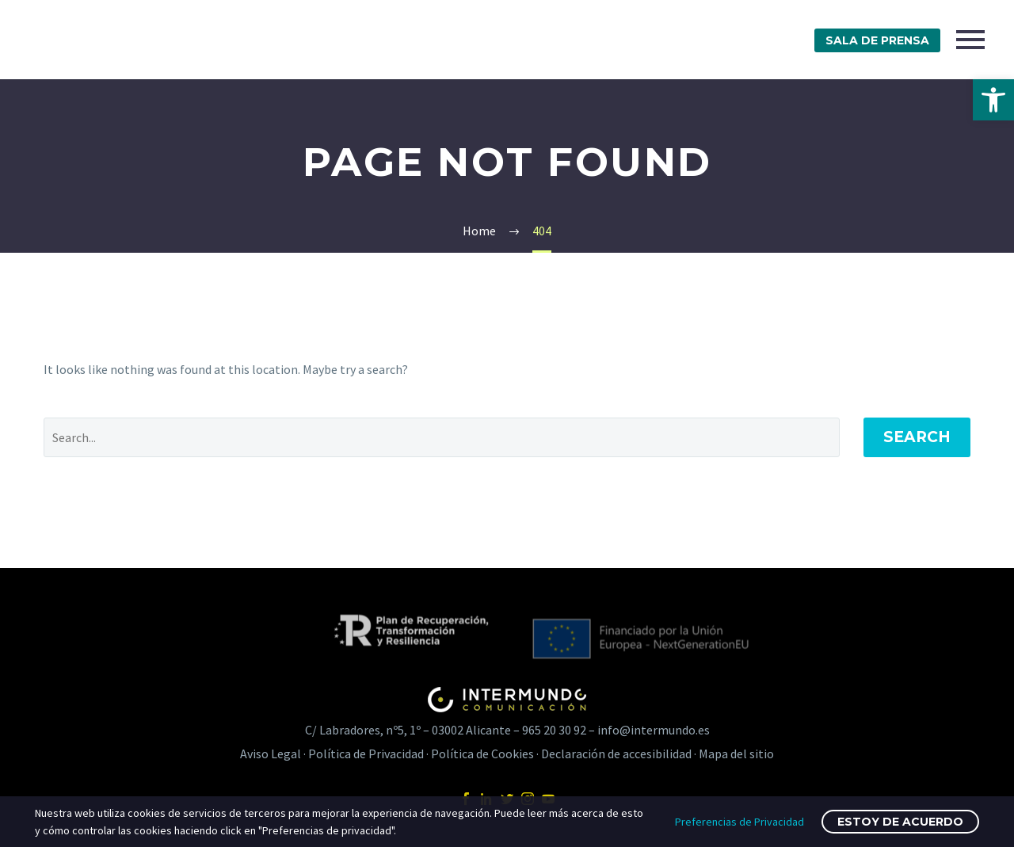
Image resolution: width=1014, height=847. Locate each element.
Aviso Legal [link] (270, 753)
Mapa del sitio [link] (736, 753)
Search (917, 437)
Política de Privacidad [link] (366, 753)
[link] (993, 99)
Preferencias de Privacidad (739, 822)
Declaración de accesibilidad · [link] (620, 753)
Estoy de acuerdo (900, 822)
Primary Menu (970, 39)
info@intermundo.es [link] (653, 730)
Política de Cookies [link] (482, 753)
